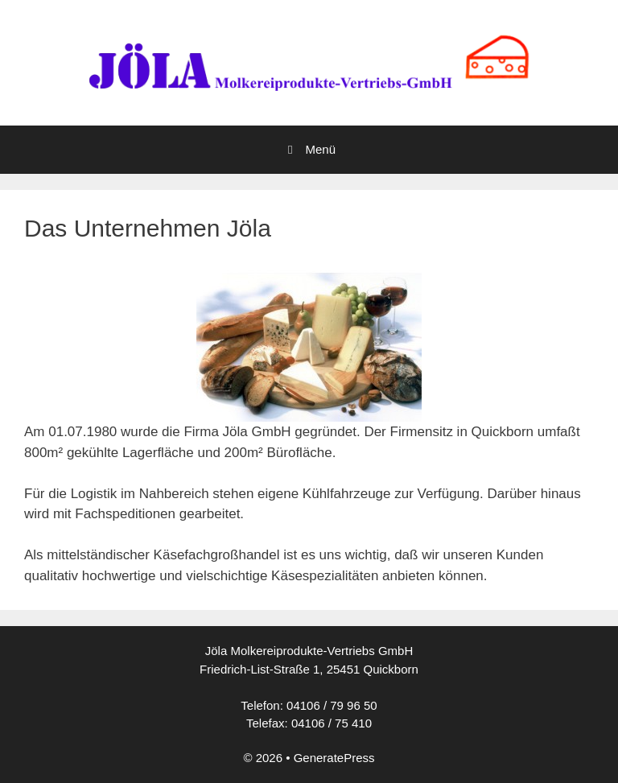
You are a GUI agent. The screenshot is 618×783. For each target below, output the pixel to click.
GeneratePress (334, 757)
